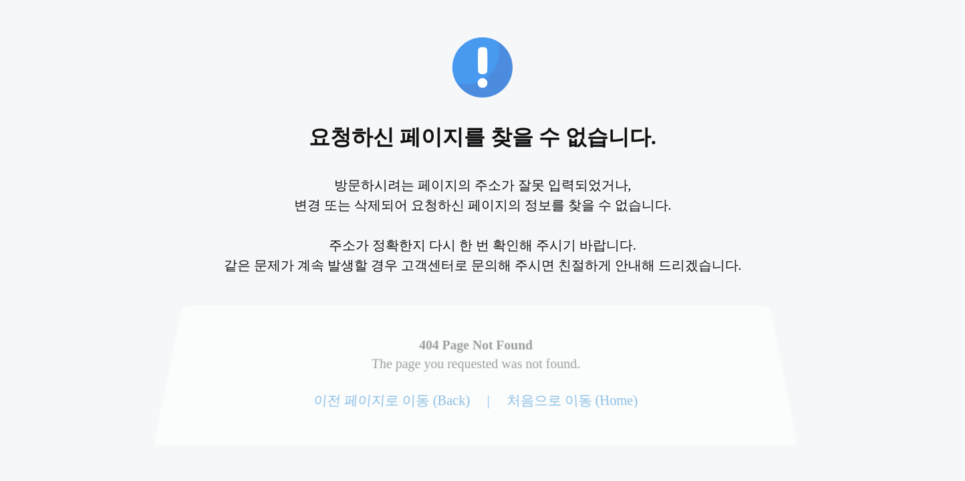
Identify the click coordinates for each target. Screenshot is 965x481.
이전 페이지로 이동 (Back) (392, 400)
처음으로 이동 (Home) (572, 400)
